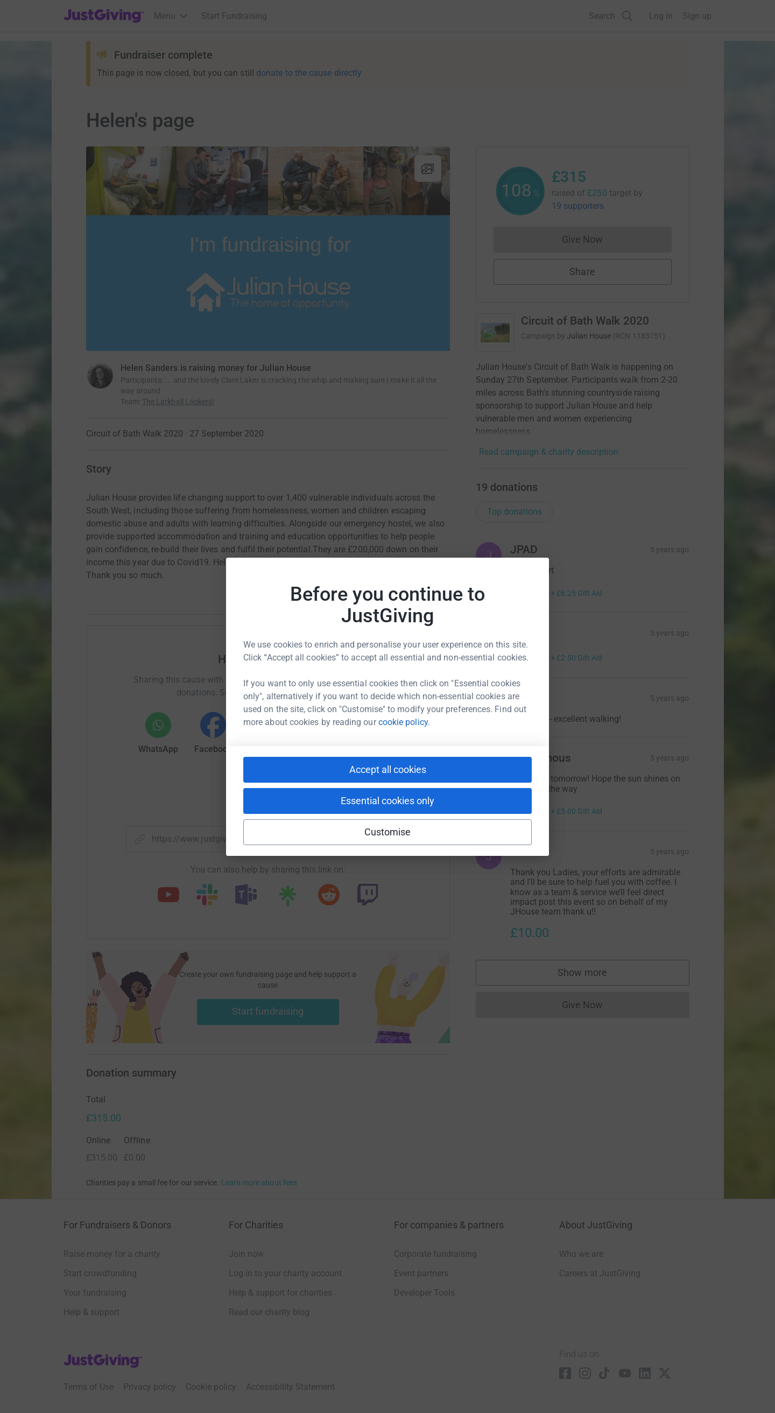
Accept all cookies (387, 769)
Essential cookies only (387, 800)
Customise (387, 832)
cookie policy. (404, 722)
